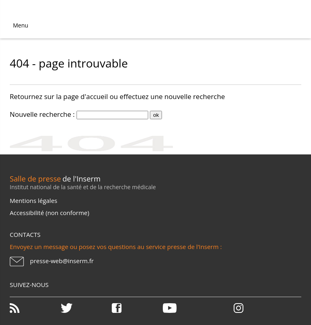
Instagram (238, 308)
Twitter (85, 308)
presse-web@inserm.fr (62, 261)
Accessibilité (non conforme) (49, 213)
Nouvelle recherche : (42, 114)
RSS (34, 308)
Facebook (136, 308)
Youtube (187, 308)
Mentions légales (33, 200)
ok (156, 115)
